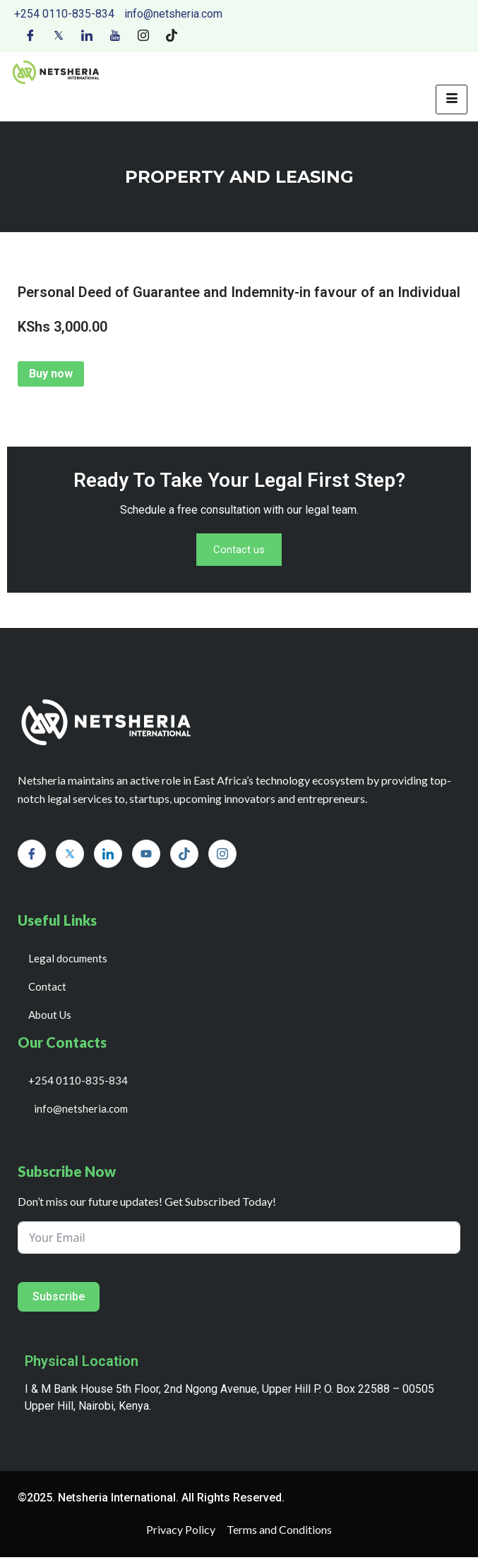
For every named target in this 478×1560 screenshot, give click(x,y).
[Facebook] (30, 34)
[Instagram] (143, 34)
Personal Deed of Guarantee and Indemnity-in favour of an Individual (239, 292)
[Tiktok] (171, 34)
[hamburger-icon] (451, 99)
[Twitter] (58, 34)
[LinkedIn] (86, 34)
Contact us (239, 551)
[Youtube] (115, 34)
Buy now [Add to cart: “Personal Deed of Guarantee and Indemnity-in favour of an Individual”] (51, 373)
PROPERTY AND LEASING (239, 177)
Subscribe (58, 1299)
